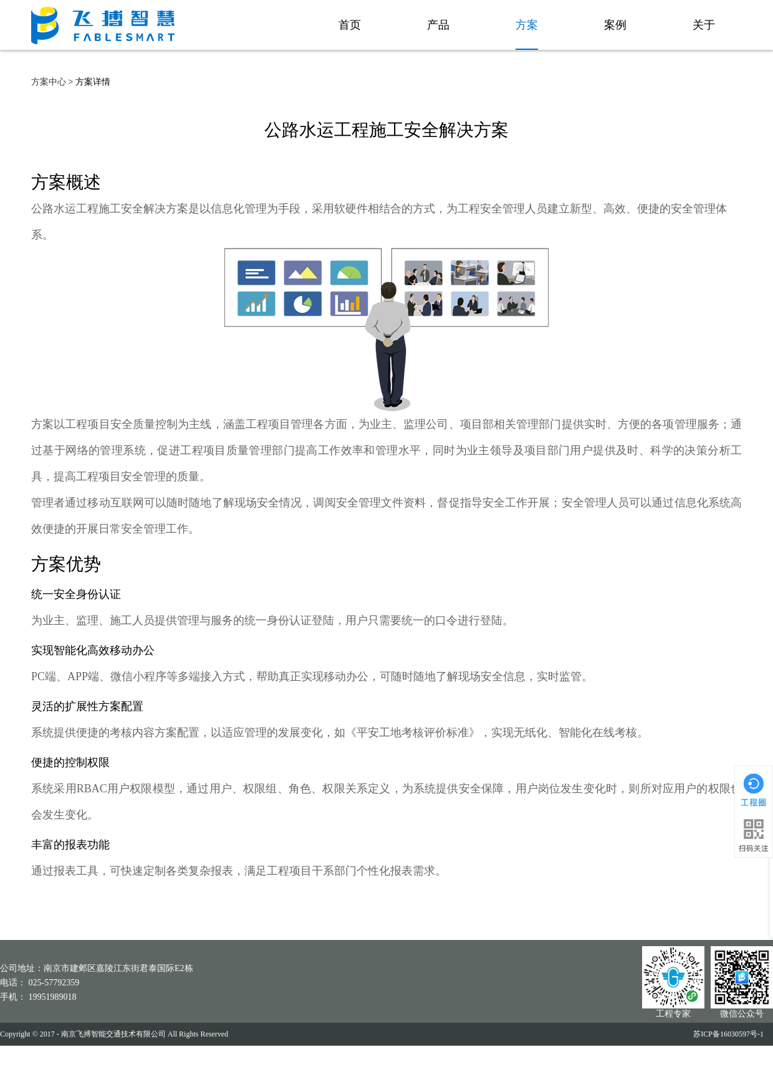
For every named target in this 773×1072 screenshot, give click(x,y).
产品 (436, 25)
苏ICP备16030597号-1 (728, 1034)
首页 (347, 25)
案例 (613, 25)
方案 (524, 25)
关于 (701, 25)
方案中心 (48, 82)
